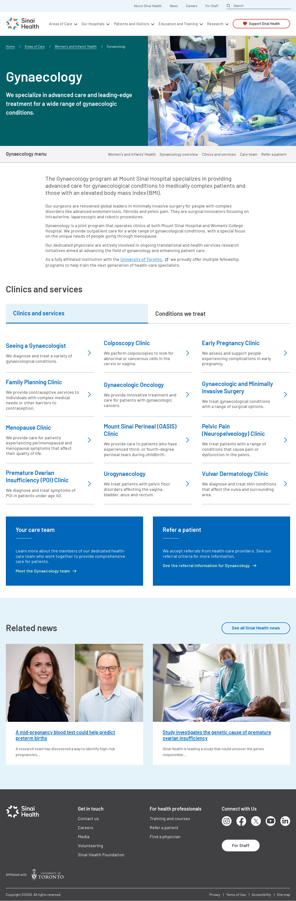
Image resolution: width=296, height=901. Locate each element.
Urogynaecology (125, 473)
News (174, 6)
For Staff (211, 6)
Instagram (227, 821)
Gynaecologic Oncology (134, 384)
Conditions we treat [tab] (180, 313)
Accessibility (261, 894)
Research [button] (215, 23)
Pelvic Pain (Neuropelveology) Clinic (233, 430)
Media (83, 836)
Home (10, 46)
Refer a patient (274, 154)
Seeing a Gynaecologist (36, 345)
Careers (191, 6)
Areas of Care (35, 46)
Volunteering (90, 845)
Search (238, 6)
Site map (283, 894)
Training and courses (170, 818)
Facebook (241, 821)
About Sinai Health (148, 6)
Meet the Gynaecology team (43, 570)
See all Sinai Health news (256, 627)
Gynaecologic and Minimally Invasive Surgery (237, 387)
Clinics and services (219, 154)
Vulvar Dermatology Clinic (235, 473)
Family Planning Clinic (34, 381)
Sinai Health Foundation (101, 854)
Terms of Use (236, 894)
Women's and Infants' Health (76, 46)
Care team (248, 154)
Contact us (88, 818)
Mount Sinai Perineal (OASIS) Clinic (140, 430)
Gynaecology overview (179, 154)
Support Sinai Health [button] (264, 24)
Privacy (214, 894)
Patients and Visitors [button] (131, 23)
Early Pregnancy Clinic (231, 342)
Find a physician (165, 836)
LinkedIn (285, 821)
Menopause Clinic (28, 427)
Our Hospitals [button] (93, 23)
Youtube (270, 821)
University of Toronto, (144, 259)
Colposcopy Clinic (127, 342)
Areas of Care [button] (60, 23)
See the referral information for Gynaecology (206, 565)
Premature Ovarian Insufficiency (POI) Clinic (37, 476)
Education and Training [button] (178, 23)
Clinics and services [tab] (38, 313)
